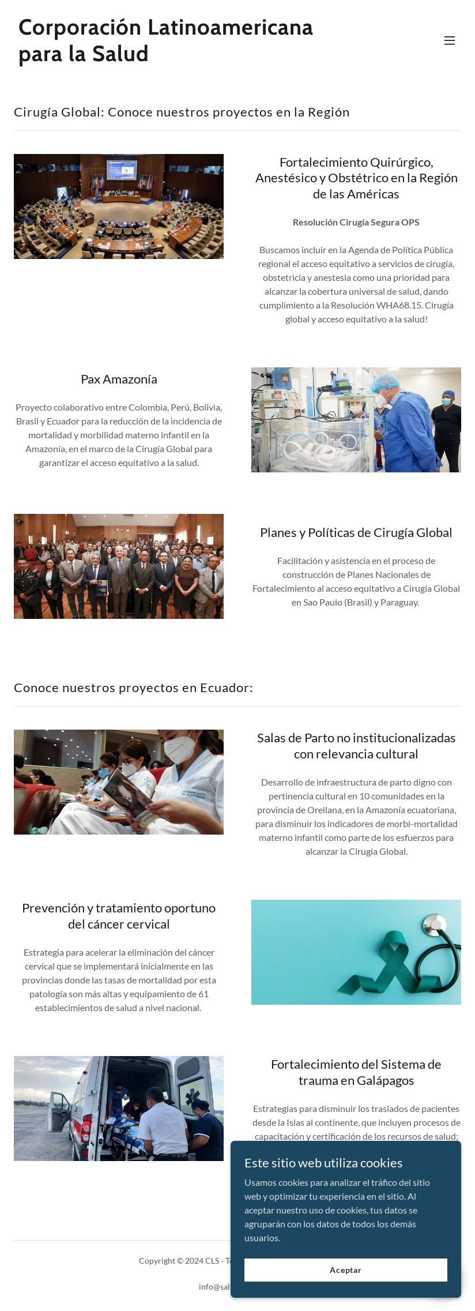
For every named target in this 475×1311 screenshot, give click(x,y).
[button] (449, 40)
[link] (170, 57)
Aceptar (346, 1270)
